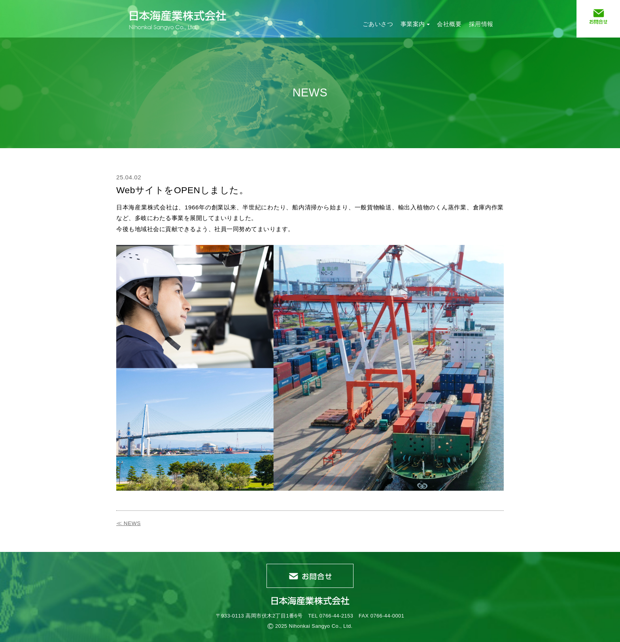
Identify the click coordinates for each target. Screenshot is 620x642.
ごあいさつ (378, 24)
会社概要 (449, 24)
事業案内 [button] (415, 24)
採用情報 (481, 24)
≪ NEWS (128, 523)
